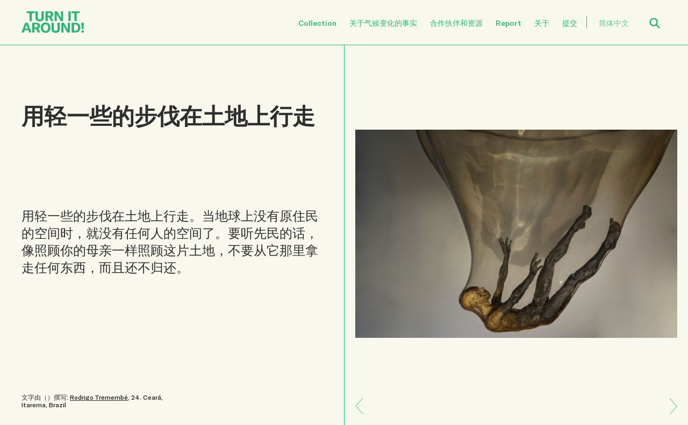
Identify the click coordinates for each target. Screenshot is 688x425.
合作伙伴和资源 (456, 22)
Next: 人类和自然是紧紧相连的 (363, 398)
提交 (569, 22)
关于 (541, 22)
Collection (317, 22)
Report (508, 22)
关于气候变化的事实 (383, 22)
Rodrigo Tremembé (99, 397)
